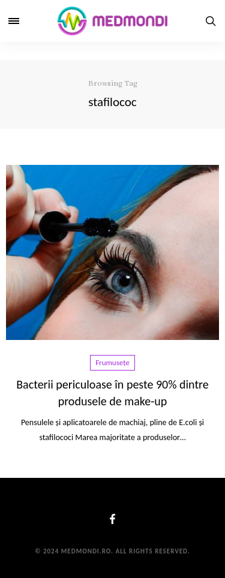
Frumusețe (112, 362)
